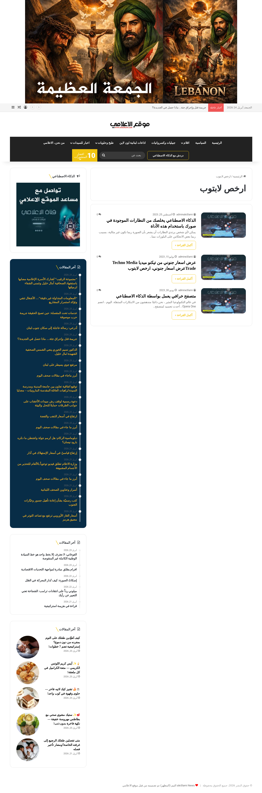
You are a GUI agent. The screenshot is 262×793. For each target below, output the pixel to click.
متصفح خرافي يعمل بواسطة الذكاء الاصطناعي (156, 296)
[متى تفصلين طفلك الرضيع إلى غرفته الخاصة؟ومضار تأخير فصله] (27, 749)
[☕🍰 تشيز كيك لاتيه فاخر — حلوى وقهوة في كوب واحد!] (27, 698)
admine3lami (185, 256)
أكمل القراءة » (184, 245)
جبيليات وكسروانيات (163, 142)
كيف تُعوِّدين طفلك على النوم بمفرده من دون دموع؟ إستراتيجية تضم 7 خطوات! (62, 642)
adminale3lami (184, 214)
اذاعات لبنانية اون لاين (133, 142)
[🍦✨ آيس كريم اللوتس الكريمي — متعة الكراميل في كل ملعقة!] (27, 672)
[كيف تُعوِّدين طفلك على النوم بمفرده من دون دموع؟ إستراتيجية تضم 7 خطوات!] (27, 647)
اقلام (186, 142)
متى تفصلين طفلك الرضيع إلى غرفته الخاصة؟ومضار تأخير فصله (62, 745)
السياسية (200, 142)
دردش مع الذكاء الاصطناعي (168, 155)
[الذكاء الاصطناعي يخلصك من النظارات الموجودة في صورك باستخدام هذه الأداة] (223, 225)
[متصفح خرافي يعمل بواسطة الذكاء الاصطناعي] (223, 300)
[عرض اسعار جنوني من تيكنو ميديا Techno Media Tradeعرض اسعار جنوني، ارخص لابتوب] (223, 267)
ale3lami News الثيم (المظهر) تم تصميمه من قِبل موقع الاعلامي (158, 785)
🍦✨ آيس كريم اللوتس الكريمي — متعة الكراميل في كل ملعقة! (62, 668)
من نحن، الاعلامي (54, 142)
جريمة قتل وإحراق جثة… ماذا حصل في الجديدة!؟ (179, 107)
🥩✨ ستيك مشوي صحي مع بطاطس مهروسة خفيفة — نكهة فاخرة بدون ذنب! (63, 719)
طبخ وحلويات (106, 142)
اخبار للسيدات (81, 142)
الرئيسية (217, 142)
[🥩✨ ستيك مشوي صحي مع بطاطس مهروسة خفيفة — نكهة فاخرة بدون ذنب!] (27, 724)
